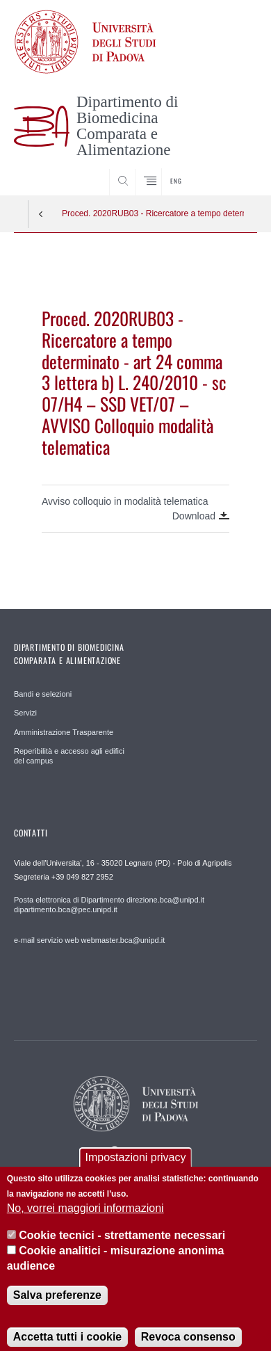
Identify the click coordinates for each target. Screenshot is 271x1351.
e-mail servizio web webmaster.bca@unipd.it (89, 940)
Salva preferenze (57, 1307)
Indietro (41, 214)
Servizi (25, 713)
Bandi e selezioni (43, 694)
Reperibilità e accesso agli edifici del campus (69, 756)
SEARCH (233, 170)
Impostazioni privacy (135, 1169)
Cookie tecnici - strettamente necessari (122, 1248)
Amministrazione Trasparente (63, 732)
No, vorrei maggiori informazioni (85, 1221)
